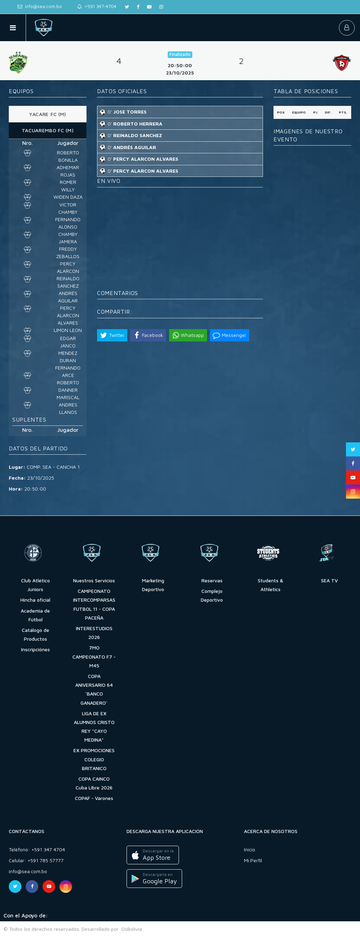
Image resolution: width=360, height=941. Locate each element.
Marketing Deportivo (153, 584)
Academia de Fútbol (35, 615)
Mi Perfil (253, 860)
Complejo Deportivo (212, 595)
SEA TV (329, 580)
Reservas (212, 580)
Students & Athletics (270, 584)
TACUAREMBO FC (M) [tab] (48, 130)
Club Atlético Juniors (35, 584)
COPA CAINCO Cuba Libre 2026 (94, 783)
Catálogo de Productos (35, 634)
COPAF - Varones (94, 798)
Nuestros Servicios (94, 580)
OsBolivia (130, 929)
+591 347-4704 (96, 6)
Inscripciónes (35, 649)
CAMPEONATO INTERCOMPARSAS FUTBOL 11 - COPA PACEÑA (94, 604)
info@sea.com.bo (40, 6)
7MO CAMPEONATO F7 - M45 (94, 656)
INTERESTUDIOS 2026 (94, 632)
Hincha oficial (35, 600)
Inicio (249, 849)
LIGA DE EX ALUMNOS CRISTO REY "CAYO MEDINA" (94, 726)
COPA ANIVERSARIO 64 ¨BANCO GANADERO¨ (94, 689)
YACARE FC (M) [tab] (47, 114)
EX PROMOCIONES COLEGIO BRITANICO (94, 759)
